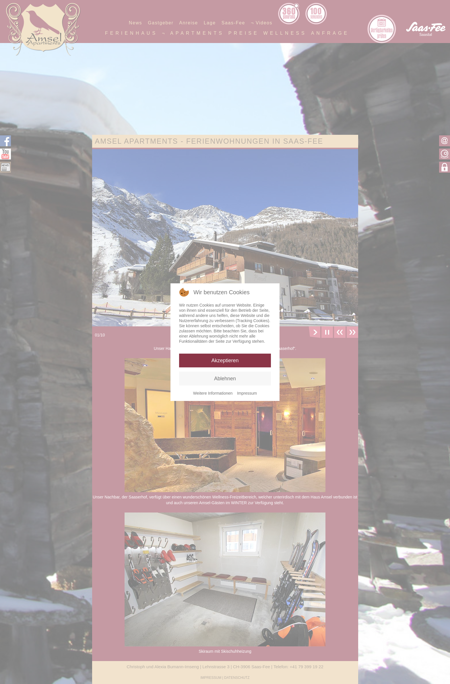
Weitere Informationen (212, 393)
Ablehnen (225, 378)
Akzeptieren (224, 360)
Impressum (247, 393)
